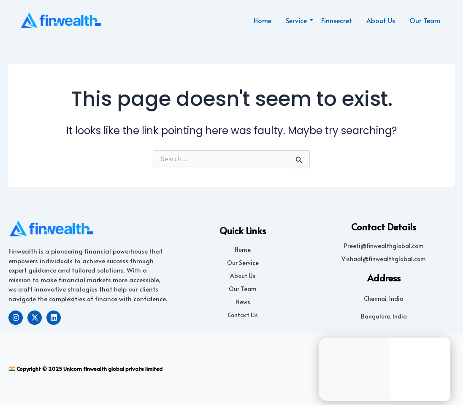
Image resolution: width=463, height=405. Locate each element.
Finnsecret (336, 20)
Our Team (424, 20)
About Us (380, 20)
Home (262, 20)
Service (298, 20)
